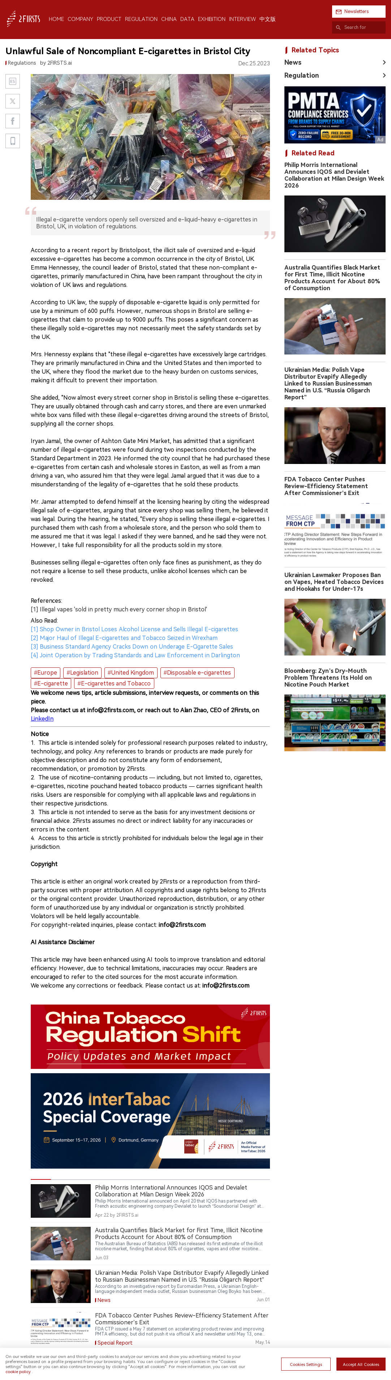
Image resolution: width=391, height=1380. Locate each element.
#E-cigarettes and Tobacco (114, 683)
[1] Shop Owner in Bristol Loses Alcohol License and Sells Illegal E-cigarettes (134, 629)
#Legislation (82, 672)
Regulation (301, 75)
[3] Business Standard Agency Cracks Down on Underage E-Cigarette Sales (132, 646)
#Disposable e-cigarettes (197, 672)
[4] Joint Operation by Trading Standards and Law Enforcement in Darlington (135, 655)
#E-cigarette (51, 683)
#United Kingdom (131, 672)
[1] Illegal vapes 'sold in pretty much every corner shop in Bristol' (119, 609)
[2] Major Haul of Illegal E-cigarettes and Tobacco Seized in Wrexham (124, 638)
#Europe (45, 672)
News (292, 62)
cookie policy (18, 1371)
